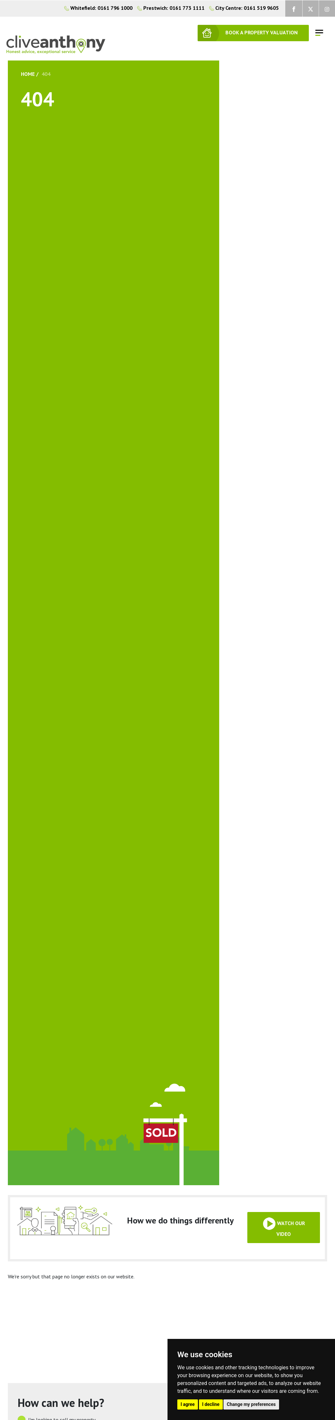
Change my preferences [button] (251, 1404)
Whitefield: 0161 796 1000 (98, 8)
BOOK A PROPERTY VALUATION (261, 32)
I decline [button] (211, 1404)
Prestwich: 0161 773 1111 (169, 8)
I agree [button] (188, 1404)
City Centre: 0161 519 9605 (242, 8)
